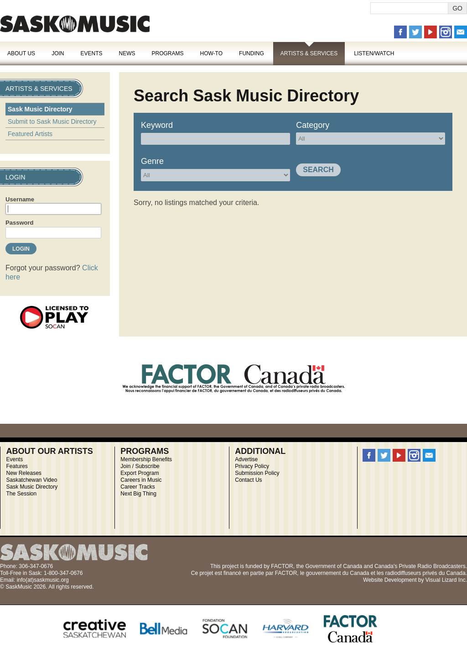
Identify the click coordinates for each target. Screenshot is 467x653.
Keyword (157, 125)
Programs (167, 53)
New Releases (23, 473)
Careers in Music (140, 480)
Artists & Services (309, 53)
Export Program (139, 473)
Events (91, 53)
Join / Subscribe (139, 466)
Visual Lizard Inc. (446, 580)
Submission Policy (257, 473)
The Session (21, 493)
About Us (21, 53)
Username (19, 199)
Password (19, 222)
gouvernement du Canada (337, 573)
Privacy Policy (252, 466)
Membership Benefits (146, 459)
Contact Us (248, 480)
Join (58, 53)
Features (16, 466)
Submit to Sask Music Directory (52, 121)
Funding (251, 53)
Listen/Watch (374, 53)
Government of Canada (333, 566)
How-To (211, 53)
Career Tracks (137, 487)
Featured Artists (30, 133)
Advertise (246, 459)
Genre (152, 161)
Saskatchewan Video (31, 480)
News (127, 53)
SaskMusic (75, 24)
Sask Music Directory (40, 109)
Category (312, 125)
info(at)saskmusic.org (43, 580)
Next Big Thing (138, 493)
